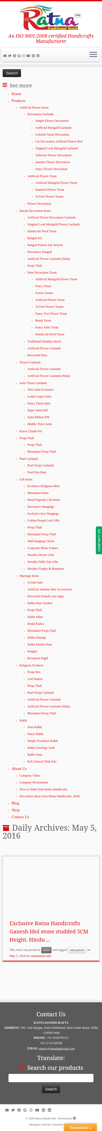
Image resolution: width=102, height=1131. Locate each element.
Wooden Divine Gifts (40, 555)
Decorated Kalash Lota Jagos (45, 596)
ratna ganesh (77, 950)
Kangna (32, 651)
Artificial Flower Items (34, 107)
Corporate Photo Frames (42, 548)
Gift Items (25, 479)
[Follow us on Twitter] (10, 56)
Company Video (29, 775)
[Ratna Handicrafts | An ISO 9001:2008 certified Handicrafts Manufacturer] (51, 17)
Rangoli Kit (34, 238)
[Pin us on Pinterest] (34, 56)
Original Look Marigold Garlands (56, 148)
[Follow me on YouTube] (29, 56)
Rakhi (23, 720)
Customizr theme (61, 1124)
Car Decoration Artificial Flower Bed (58, 141)
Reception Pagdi (37, 658)
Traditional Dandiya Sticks (44, 341)
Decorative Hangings (40, 507)
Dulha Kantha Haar (39, 644)
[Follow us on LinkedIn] (39, 56)
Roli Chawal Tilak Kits (42, 761)
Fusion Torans (44, 293)
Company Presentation (33, 782)
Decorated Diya (37, 355)
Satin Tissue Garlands (33, 383)
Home (16, 94)
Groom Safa (35, 582)
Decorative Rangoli (39, 252)
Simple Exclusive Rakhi (42, 741)
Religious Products (31, 665)
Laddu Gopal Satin (39, 396)
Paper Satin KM (37, 410)
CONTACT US (98, 540)
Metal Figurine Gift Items (43, 500)
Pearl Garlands (28, 459)
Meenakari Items (38, 493)
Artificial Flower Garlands (44, 348)
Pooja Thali (34, 266)
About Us (19, 769)
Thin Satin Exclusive (40, 389)
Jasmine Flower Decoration (52, 162)
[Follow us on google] (20, 56)
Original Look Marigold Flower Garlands (53, 224)
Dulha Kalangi (36, 637)
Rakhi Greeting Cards (41, 748)
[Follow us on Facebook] (15, 56)
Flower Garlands (29, 362)
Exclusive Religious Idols (43, 486)
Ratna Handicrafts (45, 1118)
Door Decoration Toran (42, 272)
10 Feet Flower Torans (49, 196)
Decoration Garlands (40, 114)
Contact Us (20, 817)
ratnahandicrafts (40, 956)
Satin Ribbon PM (38, 417)
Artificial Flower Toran (42, 176)
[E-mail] (5, 56)
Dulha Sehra (35, 617)
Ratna (46, 950)
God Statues (35, 679)
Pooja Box (33, 672)
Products (19, 101)
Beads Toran (43, 320)
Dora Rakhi (34, 727)
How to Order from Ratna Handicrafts (43, 789)
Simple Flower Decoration (52, 121)
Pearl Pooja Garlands (40, 465)
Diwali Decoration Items (35, 211)
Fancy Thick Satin (38, 403)
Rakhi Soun (34, 754)
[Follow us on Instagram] (24, 56)
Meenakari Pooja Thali (41, 451)
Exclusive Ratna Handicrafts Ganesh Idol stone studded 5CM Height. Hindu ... (49, 931)
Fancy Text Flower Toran (51, 313)
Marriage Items (29, 576)
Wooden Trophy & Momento (45, 569)
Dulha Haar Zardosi (39, 603)
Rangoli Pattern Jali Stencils (45, 245)
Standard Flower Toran (49, 190)
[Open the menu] (93, 55)
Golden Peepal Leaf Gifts (43, 520)
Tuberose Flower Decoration (53, 155)
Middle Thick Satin (39, 424)
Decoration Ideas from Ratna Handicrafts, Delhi (49, 796)
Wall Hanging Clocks (40, 541)
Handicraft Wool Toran (41, 231)
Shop (16, 810)
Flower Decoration (39, 204)
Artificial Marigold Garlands (53, 128)
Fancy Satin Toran (46, 327)
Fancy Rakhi (35, 734)
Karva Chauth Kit (30, 431)
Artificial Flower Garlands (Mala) (48, 259)
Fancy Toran (43, 286)
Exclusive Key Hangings (43, 513)
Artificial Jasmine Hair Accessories (49, 589)
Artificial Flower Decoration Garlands (51, 217)
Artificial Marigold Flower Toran (56, 183)
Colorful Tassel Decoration (52, 134)
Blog (15, 803)
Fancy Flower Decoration (51, 169)
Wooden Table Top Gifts (42, 562)
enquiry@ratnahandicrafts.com (57, 1048)
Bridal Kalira (35, 624)
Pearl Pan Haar (36, 472)
